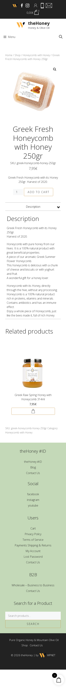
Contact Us (33, 473)
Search (33, 624)
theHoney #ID (33, 462)
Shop (18, 55)
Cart (33, 528)
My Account (33, 551)
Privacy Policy (33, 534)
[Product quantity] (18, 192)
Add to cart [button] (33, 411)
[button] (60, 37)
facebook (33, 494)
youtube (33, 505)
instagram (33, 500)
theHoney (39, 23)
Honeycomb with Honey (36, 55)
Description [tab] (33, 207)
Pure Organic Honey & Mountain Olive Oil (34, 640)
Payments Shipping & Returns (33, 545)
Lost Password (33, 557)
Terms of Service (33, 540)
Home (8, 55)
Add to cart (38, 192)
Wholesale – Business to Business (33, 585)
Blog (33, 467)
